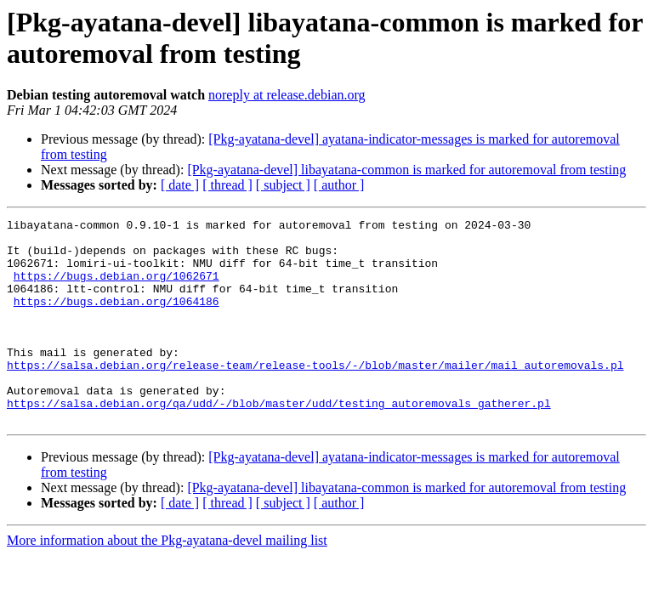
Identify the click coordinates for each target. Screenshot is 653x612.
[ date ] (180, 185)
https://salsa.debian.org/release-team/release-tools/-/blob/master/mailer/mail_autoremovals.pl (315, 395)
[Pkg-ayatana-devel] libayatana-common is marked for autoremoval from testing (406, 169)
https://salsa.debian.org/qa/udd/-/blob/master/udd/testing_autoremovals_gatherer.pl (279, 441)
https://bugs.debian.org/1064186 (116, 318)
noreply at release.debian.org (287, 95)
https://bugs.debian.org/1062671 (116, 288)
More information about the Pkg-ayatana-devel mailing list (167, 581)
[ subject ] (283, 185)
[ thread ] (227, 185)
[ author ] (339, 185)
